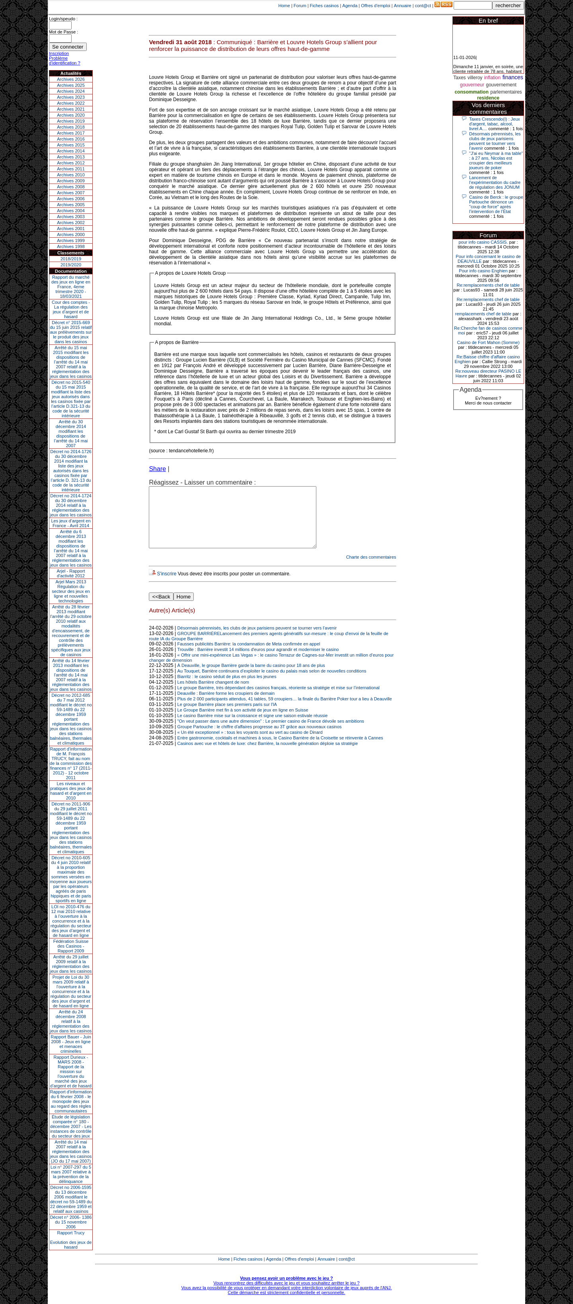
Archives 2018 (71, 127)
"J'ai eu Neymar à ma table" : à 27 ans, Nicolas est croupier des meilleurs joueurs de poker (496, 160)
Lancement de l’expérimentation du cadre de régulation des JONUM (494, 182)
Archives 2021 (71, 109)
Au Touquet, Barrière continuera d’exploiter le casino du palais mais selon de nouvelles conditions (271, 682)
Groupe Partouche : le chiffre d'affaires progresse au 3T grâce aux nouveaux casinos (259, 738)
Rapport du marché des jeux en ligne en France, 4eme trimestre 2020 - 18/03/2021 (70, 287)
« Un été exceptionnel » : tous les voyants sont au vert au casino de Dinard (250, 744)
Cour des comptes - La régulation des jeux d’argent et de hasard (71, 309)
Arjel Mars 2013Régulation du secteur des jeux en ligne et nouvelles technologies (71, 591)
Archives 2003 (71, 216)
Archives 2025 (71, 85)
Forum (300, 5)
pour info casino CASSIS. (483, 242)
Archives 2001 (71, 228)
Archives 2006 (71, 198)
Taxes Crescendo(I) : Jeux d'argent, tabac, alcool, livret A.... (494, 124)
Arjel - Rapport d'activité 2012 (71, 573)
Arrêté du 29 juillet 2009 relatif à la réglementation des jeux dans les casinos (71, 964)
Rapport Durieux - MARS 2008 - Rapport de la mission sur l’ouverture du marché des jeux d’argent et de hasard (71, 1071)
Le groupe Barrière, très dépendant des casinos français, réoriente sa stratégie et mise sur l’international (278, 699)
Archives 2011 (71, 168)
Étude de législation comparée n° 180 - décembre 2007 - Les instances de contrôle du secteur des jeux (71, 1126)
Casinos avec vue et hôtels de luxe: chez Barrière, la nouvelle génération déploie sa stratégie (267, 755)
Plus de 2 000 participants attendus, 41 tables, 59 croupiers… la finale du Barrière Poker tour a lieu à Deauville (284, 710)
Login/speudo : (63, 18)
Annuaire (402, 5)
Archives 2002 (71, 222)
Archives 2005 (71, 204)
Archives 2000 (71, 234)
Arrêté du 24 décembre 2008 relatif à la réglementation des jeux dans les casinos (71, 1021)
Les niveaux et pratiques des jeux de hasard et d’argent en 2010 (71, 790)
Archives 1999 (71, 240)
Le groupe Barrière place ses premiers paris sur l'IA (227, 716)
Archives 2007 (71, 192)
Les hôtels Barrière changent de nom (213, 694)
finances (513, 77)
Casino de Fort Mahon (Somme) (488, 342)
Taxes (459, 77)
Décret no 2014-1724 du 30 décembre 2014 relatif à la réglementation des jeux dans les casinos (71, 505)
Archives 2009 (71, 180)
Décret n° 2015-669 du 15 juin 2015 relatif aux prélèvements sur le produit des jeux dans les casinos (71, 332)
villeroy (475, 77)
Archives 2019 (71, 121)
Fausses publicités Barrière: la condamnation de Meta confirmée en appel (248, 655)
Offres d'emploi (375, 5)
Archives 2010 (71, 174)
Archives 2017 (71, 133)
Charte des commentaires (371, 569)
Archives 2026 (71, 79)
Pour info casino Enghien (483, 270)
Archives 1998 (71, 246)
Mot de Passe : (63, 31)
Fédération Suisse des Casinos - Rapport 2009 (71, 946)
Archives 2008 (71, 186)
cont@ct (423, 5)
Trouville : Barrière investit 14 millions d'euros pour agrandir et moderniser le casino (258, 661)
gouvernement (501, 85)
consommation (471, 92)
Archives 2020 (71, 115)
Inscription (59, 53)
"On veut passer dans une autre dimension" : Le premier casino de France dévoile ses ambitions (270, 733)
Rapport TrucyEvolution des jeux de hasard (71, 1239)
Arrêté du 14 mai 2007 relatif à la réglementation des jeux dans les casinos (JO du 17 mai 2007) (71, 1151)
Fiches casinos (324, 5)
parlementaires (506, 92)
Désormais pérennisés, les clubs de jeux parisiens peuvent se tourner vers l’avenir (257, 639)
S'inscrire (166, 585)
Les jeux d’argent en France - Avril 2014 (70, 523)
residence (488, 98)
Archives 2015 (71, 145)
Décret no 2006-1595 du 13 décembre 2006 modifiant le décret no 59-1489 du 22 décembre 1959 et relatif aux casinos (71, 1199)
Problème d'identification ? (64, 60)
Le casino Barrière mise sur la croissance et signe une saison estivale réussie (252, 727)
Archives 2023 (71, 97)
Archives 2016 (71, 139)
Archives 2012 (71, 162)
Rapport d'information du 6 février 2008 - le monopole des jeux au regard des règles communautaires (71, 1101)
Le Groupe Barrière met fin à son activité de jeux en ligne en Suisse (242, 721)
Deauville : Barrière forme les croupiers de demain (226, 705)
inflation (492, 77)
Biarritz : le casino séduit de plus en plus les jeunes (227, 688)
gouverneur (472, 85)
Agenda (349, 5)
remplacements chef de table (483, 313)
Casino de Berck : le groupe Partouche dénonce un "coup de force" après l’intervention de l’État (496, 204)
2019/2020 (70, 264)
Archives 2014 (71, 151)
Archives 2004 (71, 210)
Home (284, 5)
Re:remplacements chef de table (488, 285)
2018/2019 (70, 258)
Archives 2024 (71, 91)
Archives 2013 (71, 156)
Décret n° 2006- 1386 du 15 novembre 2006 (71, 1222)
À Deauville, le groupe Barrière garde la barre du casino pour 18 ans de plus (251, 677)
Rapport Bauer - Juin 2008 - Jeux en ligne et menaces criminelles (71, 1044)
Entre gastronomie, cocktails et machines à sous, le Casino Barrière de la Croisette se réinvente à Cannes (280, 749)
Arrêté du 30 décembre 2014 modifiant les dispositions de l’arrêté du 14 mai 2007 (71, 433)
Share (157, 468)
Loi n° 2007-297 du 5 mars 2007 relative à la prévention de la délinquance (71, 1174)
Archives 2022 (71, 103)
